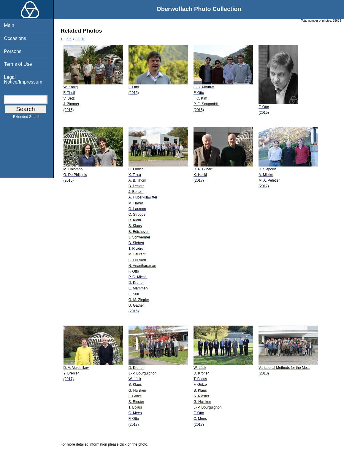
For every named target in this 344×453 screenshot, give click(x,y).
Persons (12, 51)
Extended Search (26, 118)
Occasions (15, 38)
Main (9, 25)
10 (83, 39)
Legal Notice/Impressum (23, 79)
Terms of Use (18, 64)
